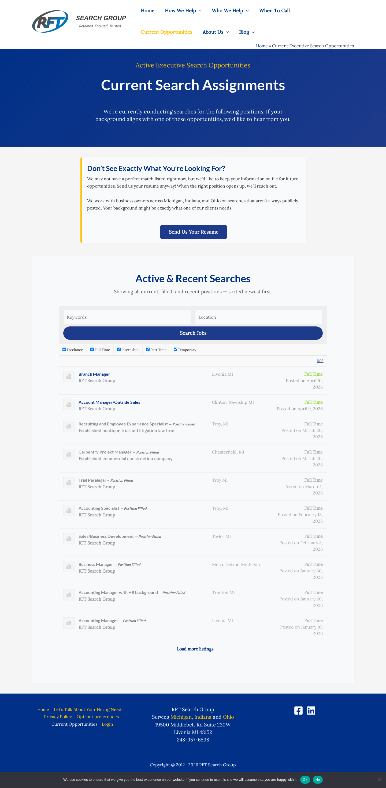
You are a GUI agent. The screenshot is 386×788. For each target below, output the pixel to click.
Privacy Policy (58, 716)
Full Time (100, 350)
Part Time (156, 350)
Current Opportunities (322, 10)
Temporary (185, 350)
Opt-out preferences (97, 716)
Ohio (228, 717)
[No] (379, 779)
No (318, 780)
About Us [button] (153, 32)
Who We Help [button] (228, 10)
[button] (198, 10)
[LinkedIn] (311, 710)
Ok (305, 780)
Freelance (72, 350)
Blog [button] (184, 32)
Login (107, 724)
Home (147, 10)
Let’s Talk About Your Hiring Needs (88, 709)
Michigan (181, 717)
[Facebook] (298, 710)
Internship (128, 350)
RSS (320, 361)
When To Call (272, 10)
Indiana (202, 717)
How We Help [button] (182, 10)
